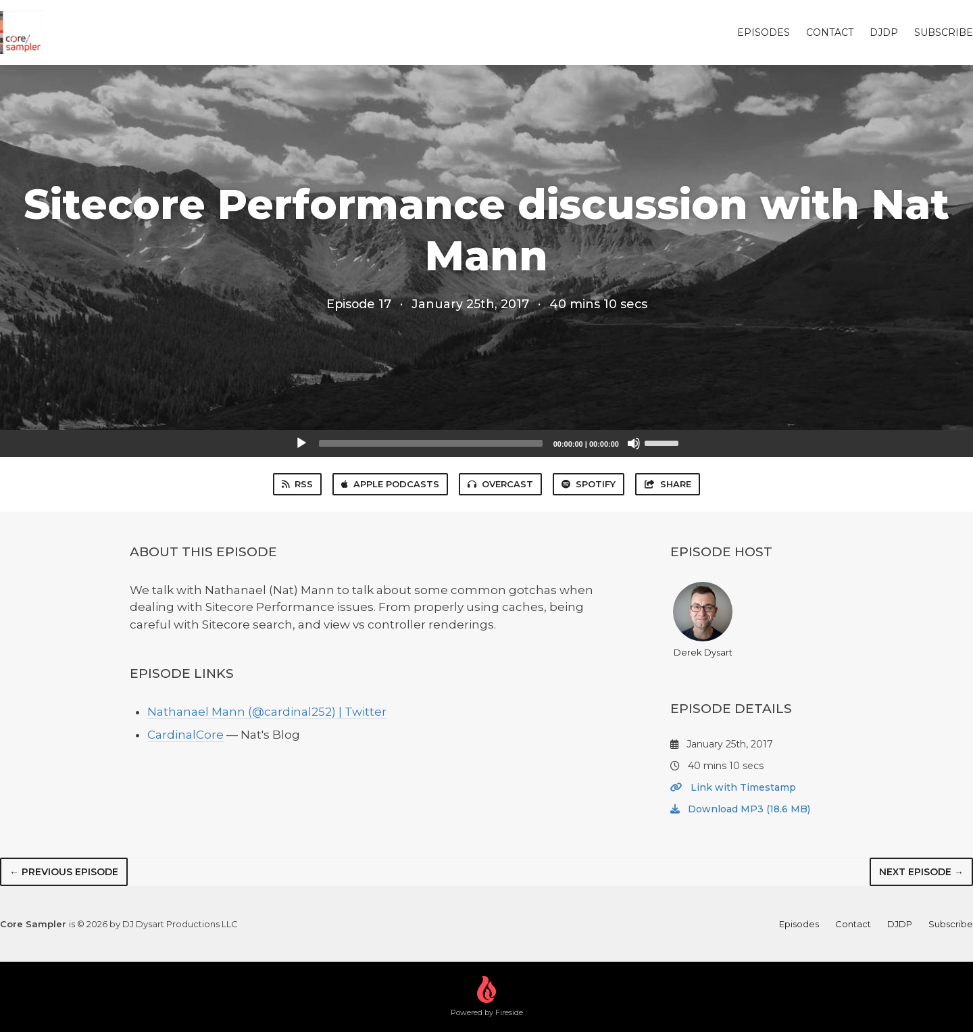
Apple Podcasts (390, 483)
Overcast (500, 483)
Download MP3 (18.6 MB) (740, 809)
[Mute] (634, 443)
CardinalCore (185, 734)
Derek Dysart (702, 620)
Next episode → (921, 872)
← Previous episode (63, 872)
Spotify (589, 483)
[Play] (301, 443)
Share (667, 483)
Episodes (763, 32)
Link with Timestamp (733, 787)
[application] (486, 443)
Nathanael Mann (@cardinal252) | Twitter (266, 711)
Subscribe (943, 32)
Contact (829, 32)
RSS (297, 483)
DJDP (884, 32)
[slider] (431, 443)
